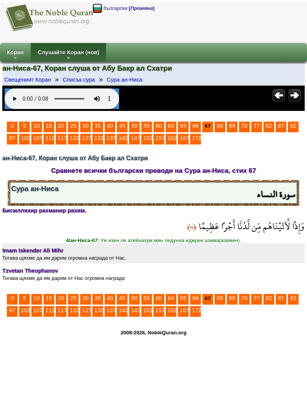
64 (171, 126)
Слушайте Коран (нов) (68, 55)
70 (244, 126)
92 (293, 126)
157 (160, 138)
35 (98, 126)
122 (74, 138)
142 (123, 138)
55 (147, 126)
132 (98, 138)
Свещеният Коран (27, 80)
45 (122, 126)
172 (196, 138)
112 (50, 138)
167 (184, 138)
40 (110, 126)
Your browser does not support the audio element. (62, 98)
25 (73, 126)
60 (159, 126)
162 (172, 138)
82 (269, 126)
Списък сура (79, 80)
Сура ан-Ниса (124, 80)
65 (183, 126)
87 (281, 126)
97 (12, 138)
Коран (15, 55)
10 (37, 126)
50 (134, 126)
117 (62, 138)
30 (85, 126)
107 (37, 138)
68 (220, 126)
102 (25, 138)
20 (61, 126)
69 (232, 126)
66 (195, 126)
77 (257, 126)
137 (111, 138)
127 (86, 138)
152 (147, 138)
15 (49, 126)
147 (135, 138)
